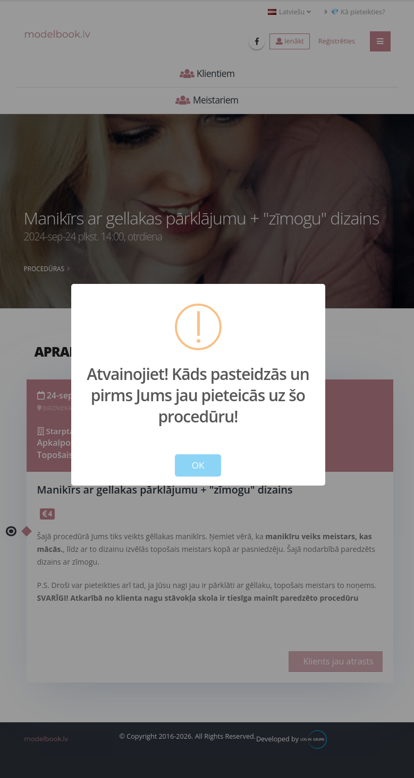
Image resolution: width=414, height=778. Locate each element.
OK (198, 465)
